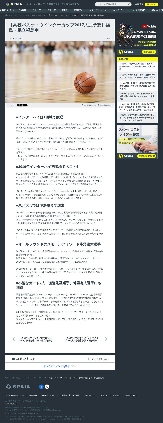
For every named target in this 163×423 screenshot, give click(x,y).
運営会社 (104, 395)
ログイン (151, 4)
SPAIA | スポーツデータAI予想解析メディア (30, 410)
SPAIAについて (48, 395)
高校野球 (78, 10)
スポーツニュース (97, 10)
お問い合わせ (131, 395)
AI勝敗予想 (5, 10)
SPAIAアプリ (89, 395)
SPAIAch (157, 10)
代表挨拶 (63, 395)
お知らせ (116, 395)
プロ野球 (22, 10)
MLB (64, 10)
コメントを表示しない (98, 359)
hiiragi (109, 38)
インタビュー (119, 10)
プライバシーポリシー (14, 395)
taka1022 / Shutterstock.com (100, 105)
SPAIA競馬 (11, 404)
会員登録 (139, 4)
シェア (13, 105)
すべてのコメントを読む (56, 366)
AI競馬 (139, 10)
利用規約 (33, 395)
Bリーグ (51, 10)
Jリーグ (37, 10)
